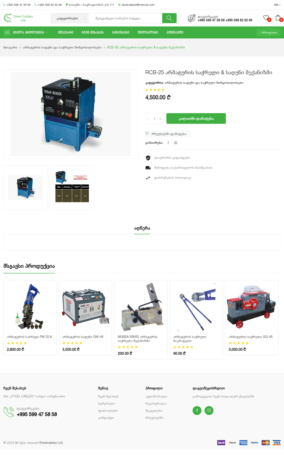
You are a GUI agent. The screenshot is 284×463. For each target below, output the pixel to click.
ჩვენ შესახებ (93, 32)
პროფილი (268, 32)
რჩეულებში (154, 417)
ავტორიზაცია (156, 396)
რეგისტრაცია (156, 403)
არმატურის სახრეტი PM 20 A (29, 337)
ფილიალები (148, 32)
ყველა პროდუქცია (28, 32)
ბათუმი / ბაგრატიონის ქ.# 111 (90, 4)
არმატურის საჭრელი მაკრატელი (190, 339)
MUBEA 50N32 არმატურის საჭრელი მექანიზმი (138, 339)
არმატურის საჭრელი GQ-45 (251, 337)
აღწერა (142, 228)
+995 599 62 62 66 (49, 4)
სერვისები (120, 32)
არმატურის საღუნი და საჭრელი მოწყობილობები (62, 47)
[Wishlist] (168, 133)
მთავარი (65, 32)
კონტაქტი (174, 32)
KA (277, 4)
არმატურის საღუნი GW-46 (82, 337)
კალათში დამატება (196, 118)
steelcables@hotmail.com (136, 4)
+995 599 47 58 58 (17, 4)
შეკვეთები (153, 410)
